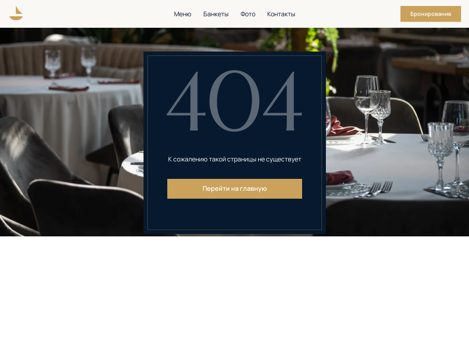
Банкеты (216, 14)
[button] (430, 14)
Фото (248, 14)
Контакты (281, 14)
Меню (182, 14)
